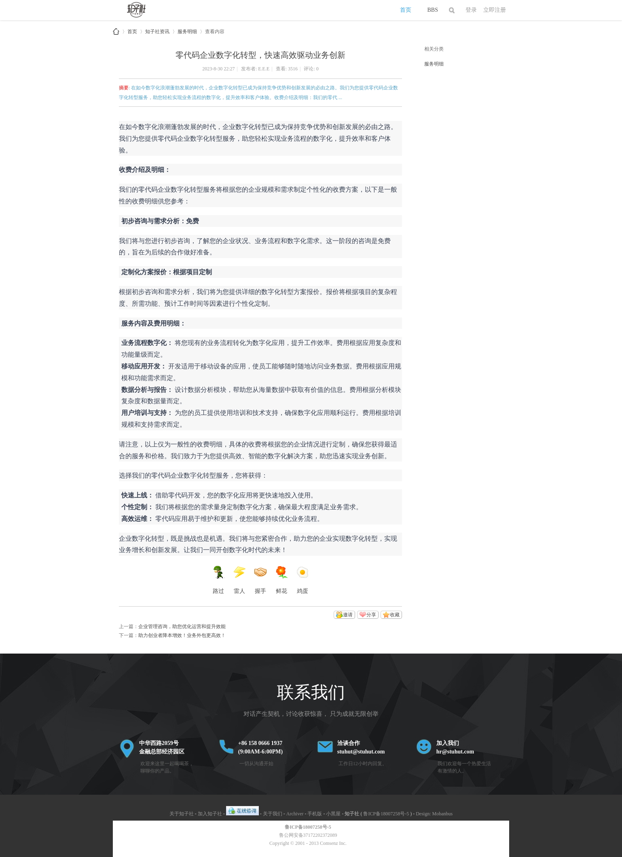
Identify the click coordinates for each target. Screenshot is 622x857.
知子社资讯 (157, 30)
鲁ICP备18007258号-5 (386, 814)
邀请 (348, 615)
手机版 (314, 814)
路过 (218, 580)
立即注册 (494, 10)
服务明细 (187, 30)
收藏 (395, 615)
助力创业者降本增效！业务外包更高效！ (182, 635)
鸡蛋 (302, 580)
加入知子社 (210, 814)
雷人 (239, 580)
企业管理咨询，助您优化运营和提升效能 (182, 626)
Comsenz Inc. (333, 843)
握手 (260, 580)
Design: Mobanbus (434, 814)
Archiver (295, 814)
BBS (432, 10)
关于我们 (272, 814)
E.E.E (263, 69)
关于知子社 (181, 814)
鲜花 (281, 580)
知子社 (116, 31)
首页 (405, 10)
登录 (471, 10)
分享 (371, 615)
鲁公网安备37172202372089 (308, 835)
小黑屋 (333, 814)
